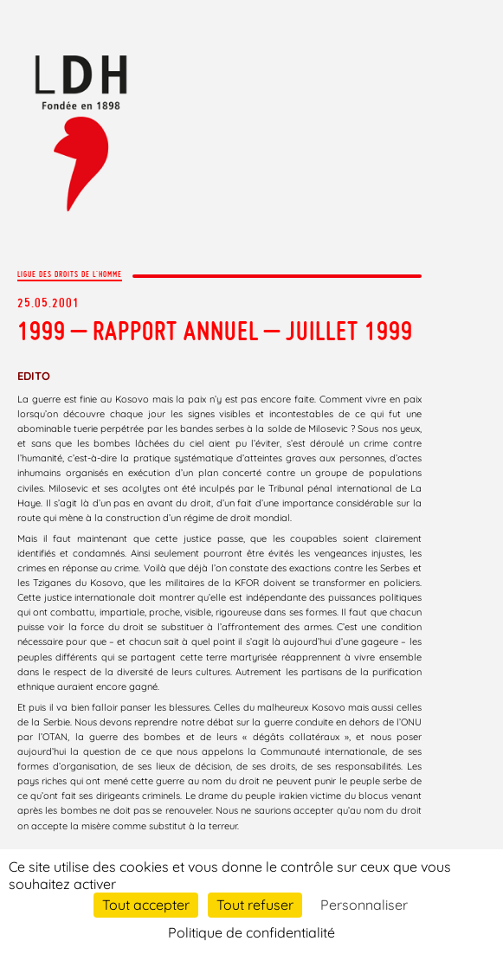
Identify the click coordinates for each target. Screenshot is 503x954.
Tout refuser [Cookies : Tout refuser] (254, 904)
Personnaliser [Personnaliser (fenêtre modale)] (364, 904)
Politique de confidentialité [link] (251, 932)
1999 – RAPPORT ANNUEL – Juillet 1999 (215, 330)
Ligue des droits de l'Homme (69, 274)
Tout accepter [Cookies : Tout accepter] (146, 904)
